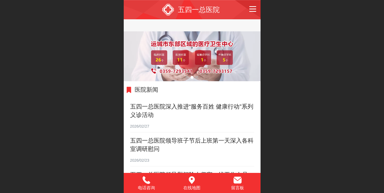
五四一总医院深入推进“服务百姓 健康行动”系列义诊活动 (191, 110)
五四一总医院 (199, 9)
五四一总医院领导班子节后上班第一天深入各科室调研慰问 (192, 144)
